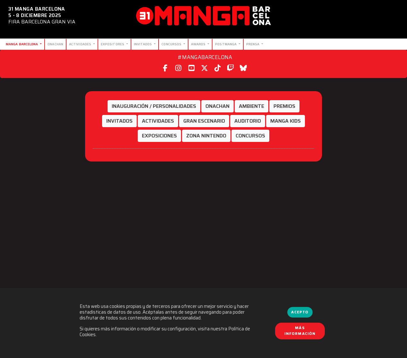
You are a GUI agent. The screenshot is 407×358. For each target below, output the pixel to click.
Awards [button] (199, 44)
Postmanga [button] (226, 44)
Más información (300, 330)
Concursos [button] (171, 44)
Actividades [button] (80, 44)
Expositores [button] (113, 44)
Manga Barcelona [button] (22, 44)
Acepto (299, 312)
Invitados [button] (143, 44)
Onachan (55, 44)
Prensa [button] (253, 44)
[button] (154, 106)
